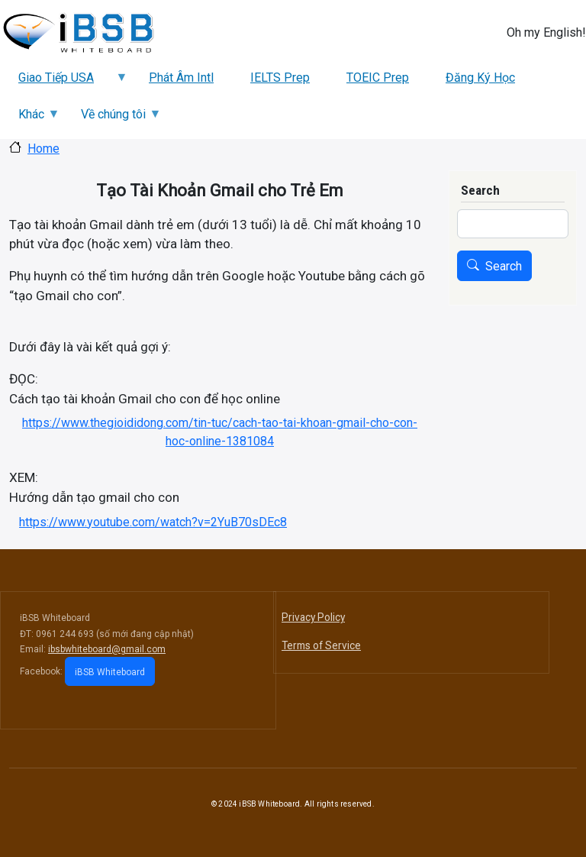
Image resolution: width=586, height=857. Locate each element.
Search (503, 266)
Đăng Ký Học (480, 77)
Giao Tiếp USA (64, 83)
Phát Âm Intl (181, 77)
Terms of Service (321, 645)
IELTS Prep (280, 77)
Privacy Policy (313, 617)
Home (43, 148)
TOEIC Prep (377, 77)
